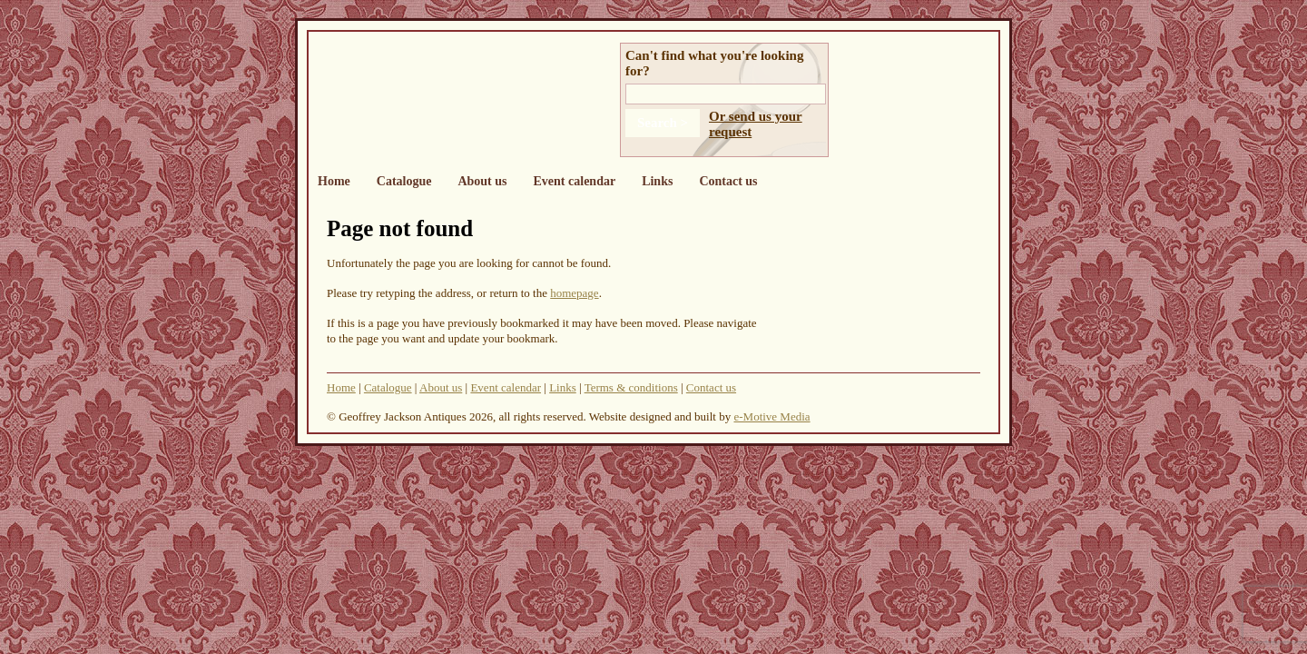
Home (334, 181)
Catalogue (404, 181)
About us (481, 181)
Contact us (728, 181)
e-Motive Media (771, 416)
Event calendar (575, 181)
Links (657, 181)
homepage (574, 293)
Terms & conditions (631, 387)
